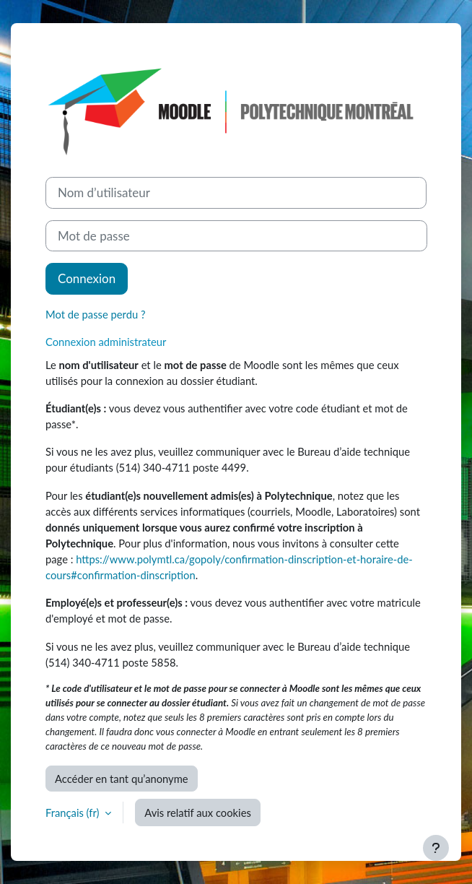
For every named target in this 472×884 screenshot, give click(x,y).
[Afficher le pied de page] (436, 848)
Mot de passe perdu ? (95, 314)
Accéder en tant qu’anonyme (121, 778)
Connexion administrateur (105, 341)
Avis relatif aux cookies (197, 812)
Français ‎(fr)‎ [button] (73, 812)
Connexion (86, 278)
